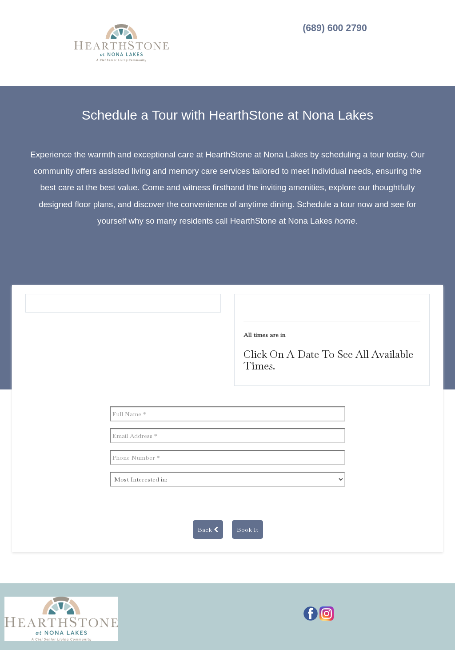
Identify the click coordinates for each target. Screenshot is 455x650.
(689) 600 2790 (335, 28)
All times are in (264, 335)
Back (208, 530)
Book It (247, 530)
